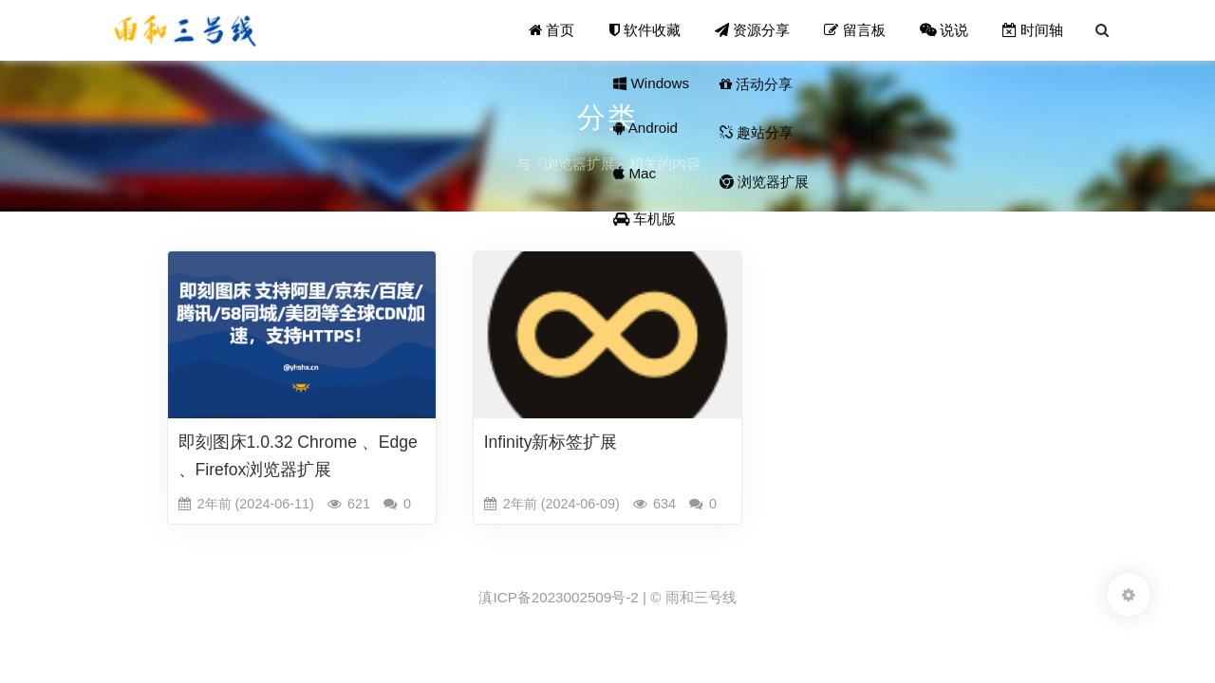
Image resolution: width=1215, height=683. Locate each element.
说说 (944, 30)
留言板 (854, 30)
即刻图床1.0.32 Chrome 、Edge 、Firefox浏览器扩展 (298, 456)
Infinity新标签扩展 (551, 442)
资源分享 (752, 30)
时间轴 (1032, 30)
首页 (551, 30)
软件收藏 (645, 30)
